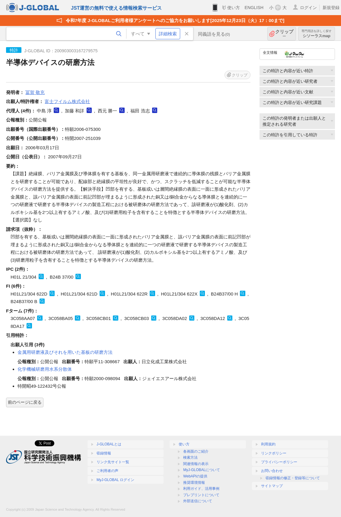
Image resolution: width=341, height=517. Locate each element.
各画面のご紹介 (196, 451)
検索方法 (190, 457)
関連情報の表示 (196, 464)
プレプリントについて (201, 495)
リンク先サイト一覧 (113, 462)
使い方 (233, 7)
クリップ (284, 33)
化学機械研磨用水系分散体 (45, 369)
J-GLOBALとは (109, 444)
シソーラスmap (316, 33)
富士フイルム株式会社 (67, 101)
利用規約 (268, 444)
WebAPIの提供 (195, 476)
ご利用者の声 (107, 471)
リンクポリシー (273, 453)
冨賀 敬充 (35, 92)
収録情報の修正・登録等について (293, 478)
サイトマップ (272, 486)
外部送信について (197, 501)
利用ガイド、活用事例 (201, 488)
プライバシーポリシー (279, 462)
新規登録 (331, 7)
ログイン (308, 7)
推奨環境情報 (194, 482)
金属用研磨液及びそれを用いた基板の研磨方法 (65, 352)
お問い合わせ (272, 471)
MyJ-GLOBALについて (201, 470)
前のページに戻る (25, 402)
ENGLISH (253, 7)
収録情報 (104, 453)
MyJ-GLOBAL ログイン (115, 480)
